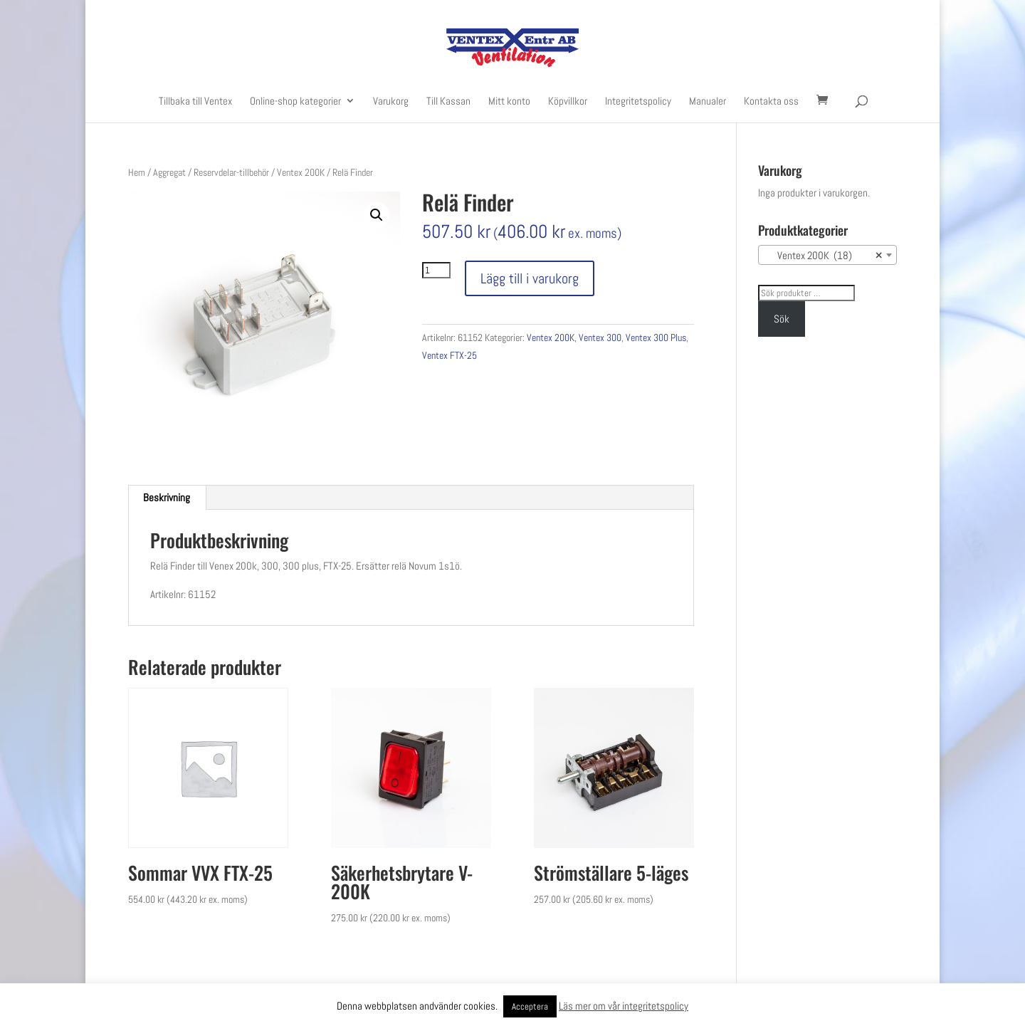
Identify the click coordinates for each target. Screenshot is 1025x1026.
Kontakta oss (771, 101)
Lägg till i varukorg (529, 278)
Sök (781, 318)
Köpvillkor (567, 101)
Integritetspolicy (638, 101)
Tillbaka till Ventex (195, 101)
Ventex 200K (301, 172)
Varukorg (391, 101)
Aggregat (169, 172)
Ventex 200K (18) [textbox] (823, 256)
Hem (136, 172)
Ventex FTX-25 (449, 355)
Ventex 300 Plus (656, 337)
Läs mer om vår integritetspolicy (623, 1005)
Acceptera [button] (530, 1006)
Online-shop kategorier (295, 101)
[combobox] (827, 255)
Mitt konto (509, 101)
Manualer (707, 101)
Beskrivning (166, 497)
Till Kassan (448, 101)
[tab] (166, 498)
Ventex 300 (600, 337)
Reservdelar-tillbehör (231, 172)
